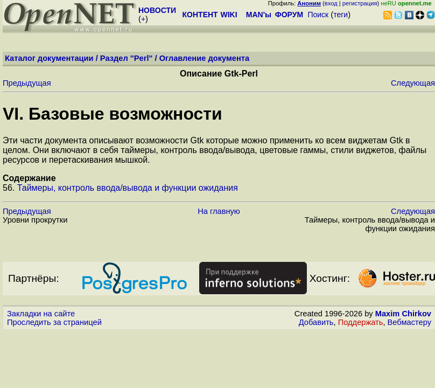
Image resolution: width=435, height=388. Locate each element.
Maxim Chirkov (403, 313)
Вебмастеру (409, 322)
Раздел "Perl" (126, 58)
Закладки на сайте (41, 313)
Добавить (316, 322)
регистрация (359, 3)
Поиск (317, 14)
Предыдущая (27, 83)
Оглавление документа (204, 58)
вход (331, 3)
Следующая (413, 83)
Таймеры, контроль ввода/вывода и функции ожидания (127, 187)
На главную (219, 211)
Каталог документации (49, 58)
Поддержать (360, 322)
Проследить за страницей (54, 322)
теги (340, 14)
